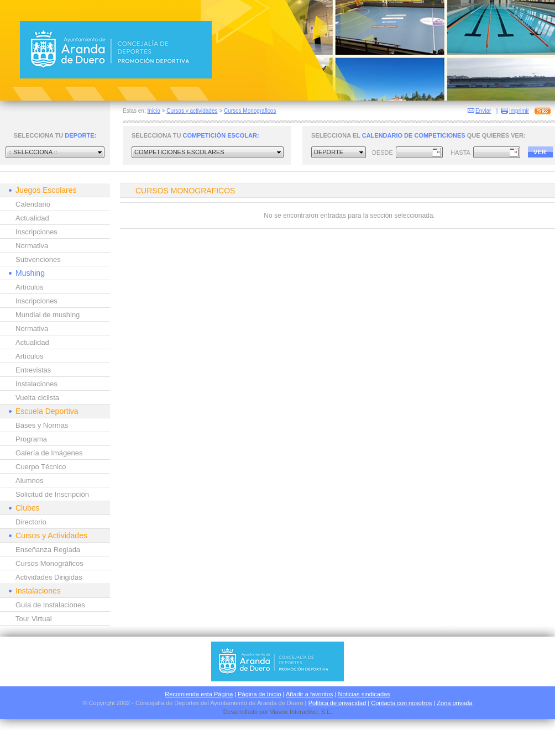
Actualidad (32, 218)
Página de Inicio (259, 694)
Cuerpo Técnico (40, 467)
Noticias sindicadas (364, 694)
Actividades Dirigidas (48, 577)
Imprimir (519, 111)
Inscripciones (36, 232)
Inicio (153, 111)
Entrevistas (33, 370)
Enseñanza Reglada (47, 549)
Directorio (30, 522)
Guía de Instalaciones (50, 605)
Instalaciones (36, 384)
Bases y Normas (41, 425)
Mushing (30, 273)
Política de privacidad (337, 703)
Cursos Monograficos (250, 111)
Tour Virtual (33, 619)
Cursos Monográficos (49, 563)
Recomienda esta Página (199, 694)
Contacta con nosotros (401, 703)
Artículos (29, 287)
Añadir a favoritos (309, 694)
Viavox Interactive (294, 711)
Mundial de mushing (47, 315)
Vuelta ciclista (37, 397)
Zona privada (454, 703)
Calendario (32, 204)
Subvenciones (38, 259)
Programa (31, 439)
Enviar (483, 111)
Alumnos (29, 480)
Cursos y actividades (191, 111)
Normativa (31, 245)
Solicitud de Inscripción (52, 494)
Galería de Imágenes (48, 453)
